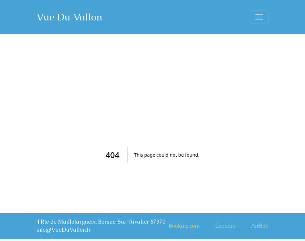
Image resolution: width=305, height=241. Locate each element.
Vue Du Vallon (69, 17)
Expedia (225, 225)
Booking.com (184, 225)
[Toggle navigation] (259, 17)
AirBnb (260, 225)
